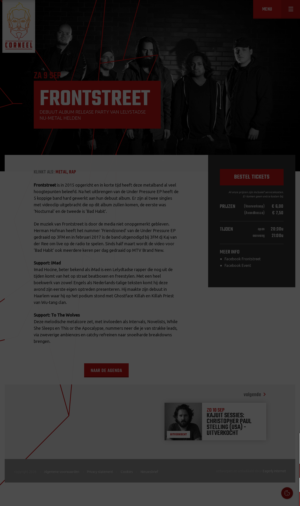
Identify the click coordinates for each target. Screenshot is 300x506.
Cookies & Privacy (243, 442)
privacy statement (276, 455)
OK (293, 499)
